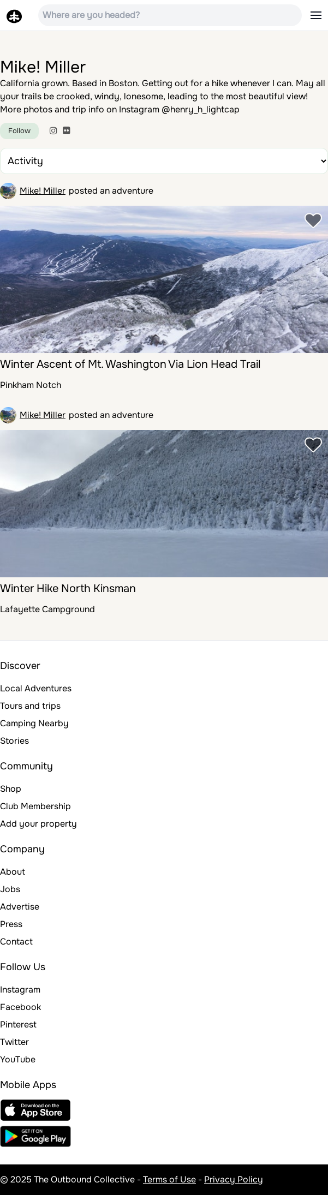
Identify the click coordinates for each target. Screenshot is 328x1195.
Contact (16, 941)
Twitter (14, 1042)
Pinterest (18, 1024)
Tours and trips (30, 706)
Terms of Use (169, 1179)
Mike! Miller (42, 190)
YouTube (17, 1059)
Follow (19, 130)
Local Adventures (35, 688)
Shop (10, 788)
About (12, 871)
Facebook (20, 1007)
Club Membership (35, 806)
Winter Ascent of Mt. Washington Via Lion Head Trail (130, 364)
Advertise (19, 906)
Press (11, 924)
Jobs (10, 889)
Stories (14, 740)
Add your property (38, 823)
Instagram (20, 989)
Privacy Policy (233, 1179)
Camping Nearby (34, 723)
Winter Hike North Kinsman (68, 588)
